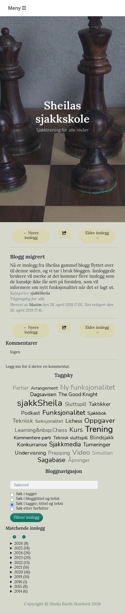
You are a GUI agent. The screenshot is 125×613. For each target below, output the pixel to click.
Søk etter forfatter (32, 508)
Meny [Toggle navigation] (17, 8)
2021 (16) (21, 567)
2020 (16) (22, 572)
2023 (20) (22, 557)
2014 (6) (21, 591)
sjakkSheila (40, 293)
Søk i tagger (26, 494)
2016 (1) (20, 582)
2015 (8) (21, 586)
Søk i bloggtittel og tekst (38, 498)
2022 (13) (22, 562)
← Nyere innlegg (31, 235)
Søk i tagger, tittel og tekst (39, 503)
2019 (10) (21, 577)
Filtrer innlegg (26, 517)
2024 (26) (22, 553)
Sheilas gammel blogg (67, 265)
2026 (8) (21, 543)
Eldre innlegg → (97, 235)
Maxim (35, 304)
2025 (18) (22, 548)
